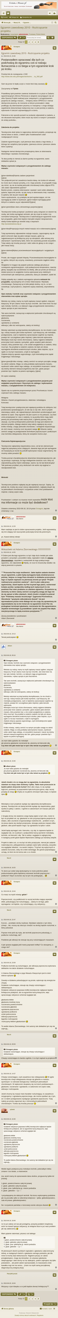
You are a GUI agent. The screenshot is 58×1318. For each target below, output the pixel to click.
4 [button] (35, 42)
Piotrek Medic (40, 34)
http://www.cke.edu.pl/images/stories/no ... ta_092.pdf (21, 77)
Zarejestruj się (27, 17)
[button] (38, 42)
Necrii (9, 858)
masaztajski (14, 34)
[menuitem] (55, 22)
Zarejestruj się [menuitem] (54, 13)
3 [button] (32, 42)
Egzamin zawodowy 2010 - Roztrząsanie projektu (24, 29)
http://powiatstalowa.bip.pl (11, 224)
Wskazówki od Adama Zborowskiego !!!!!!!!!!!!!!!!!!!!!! (26, 549)
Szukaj (5, 17)
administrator (23, 34)
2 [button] (29, 42)
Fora (8, 13)
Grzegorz (17, 46)
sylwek (12, 1109)
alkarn (10, 646)
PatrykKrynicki (12, 1273)
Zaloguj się (14, 17)
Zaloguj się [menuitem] (50, 13)
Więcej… (4, 13)
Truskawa (32, 34)
